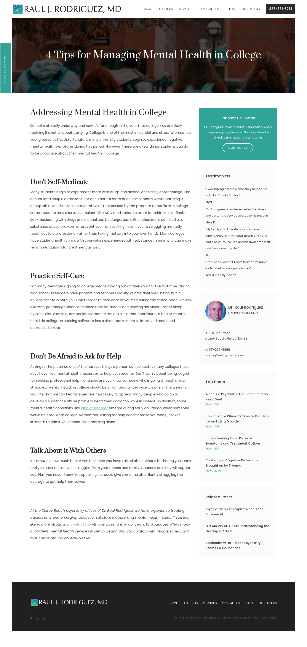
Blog (249, 603)
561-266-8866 (219, 349)
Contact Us (237, 148)
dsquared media (265, 618)
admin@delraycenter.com (225, 355)
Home (173, 603)
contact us (79, 524)
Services (210, 603)
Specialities (231, 603)
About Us (191, 603)
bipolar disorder (94, 408)
